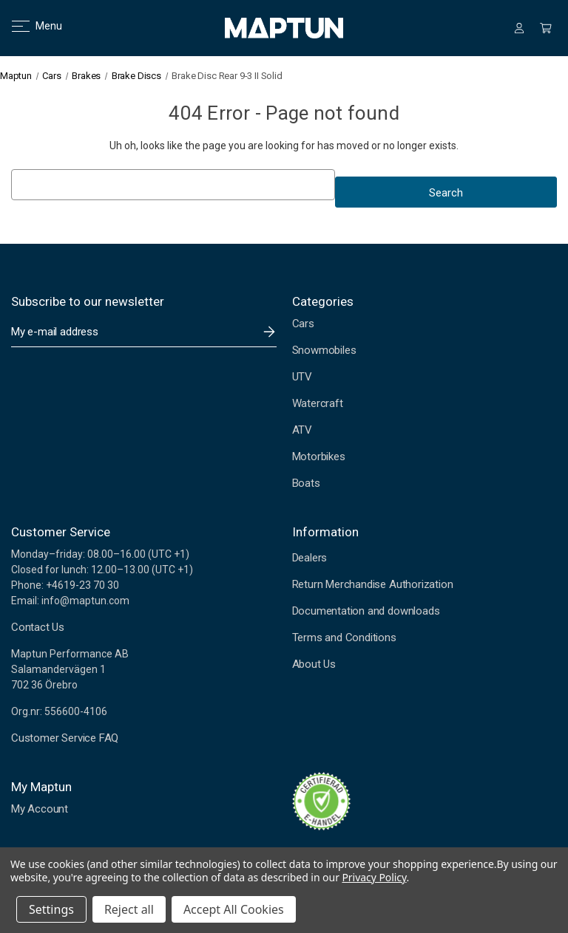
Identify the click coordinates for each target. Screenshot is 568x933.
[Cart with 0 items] (545, 28)
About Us (314, 664)
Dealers (310, 557)
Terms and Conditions (344, 637)
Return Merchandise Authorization (372, 584)
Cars (303, 323)
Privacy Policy (374, 877)
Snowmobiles (324, 350)
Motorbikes (318, 456)
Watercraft (317, 403)
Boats (306, 483)
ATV (302, 430)
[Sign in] (519, 28)
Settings (51, 909)
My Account (39, 809)
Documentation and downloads (366, 611)
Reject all (129, 909)
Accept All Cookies (233, 909)
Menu (28, 26)
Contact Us (37, 627)
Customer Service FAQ (64, 738)
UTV (302, 376)
